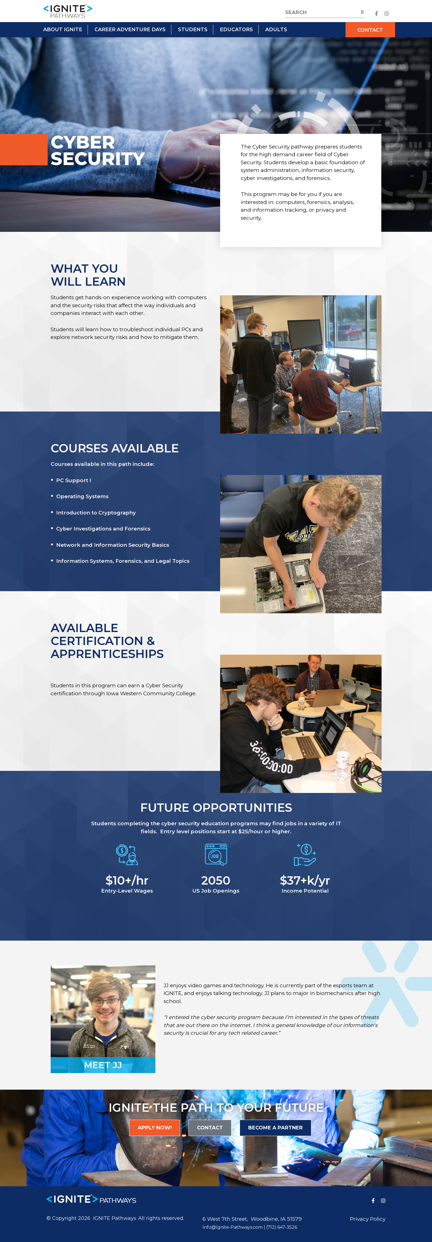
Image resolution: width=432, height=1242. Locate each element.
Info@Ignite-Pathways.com (232, 1227)
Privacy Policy (367, 1219)
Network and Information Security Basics (112, 545)
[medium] (376, 13)
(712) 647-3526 (281, 1227)
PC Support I (73, 480)
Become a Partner (275, 1128)
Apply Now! (155, 1128)
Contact (370, 30)
